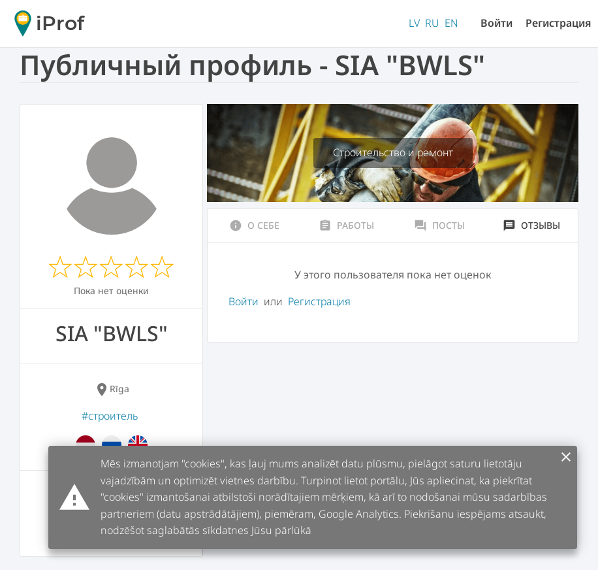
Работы (346, 225)
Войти (496, 23)
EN (451, 23)
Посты (439, 225)
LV (414, 23)
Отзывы (531, 225)
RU (432, 23)
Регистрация (558, 23)
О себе (254, 225)
